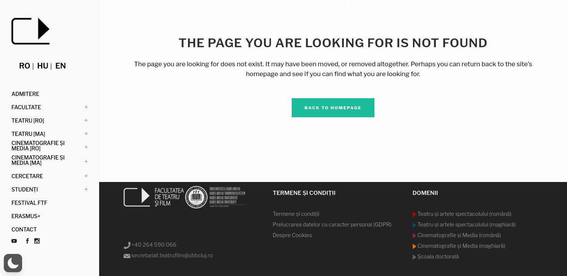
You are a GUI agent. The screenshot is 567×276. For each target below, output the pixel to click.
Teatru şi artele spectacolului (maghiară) (466, 224)
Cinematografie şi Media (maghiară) (460, 245)
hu (42, 65)
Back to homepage (333, 107)
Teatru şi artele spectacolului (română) (464, 214)
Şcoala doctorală (437, 256)
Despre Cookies (292, 235)
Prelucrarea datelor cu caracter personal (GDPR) (332, 224)
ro (24, 65)
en (60, 65)
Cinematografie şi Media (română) (458, 235)
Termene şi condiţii (296, 214)
